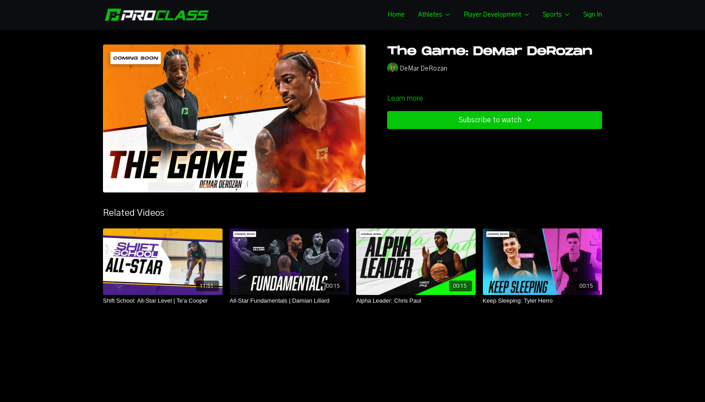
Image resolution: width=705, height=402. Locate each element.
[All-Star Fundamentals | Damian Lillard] (289, 300)
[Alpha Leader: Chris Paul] (416, 300)
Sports (556, 15)
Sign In (592, 15)
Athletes (434, 15)
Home (396, 15)
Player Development (496, 15)
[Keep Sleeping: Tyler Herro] (542, 300)
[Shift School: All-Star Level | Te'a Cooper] (163, 300)
